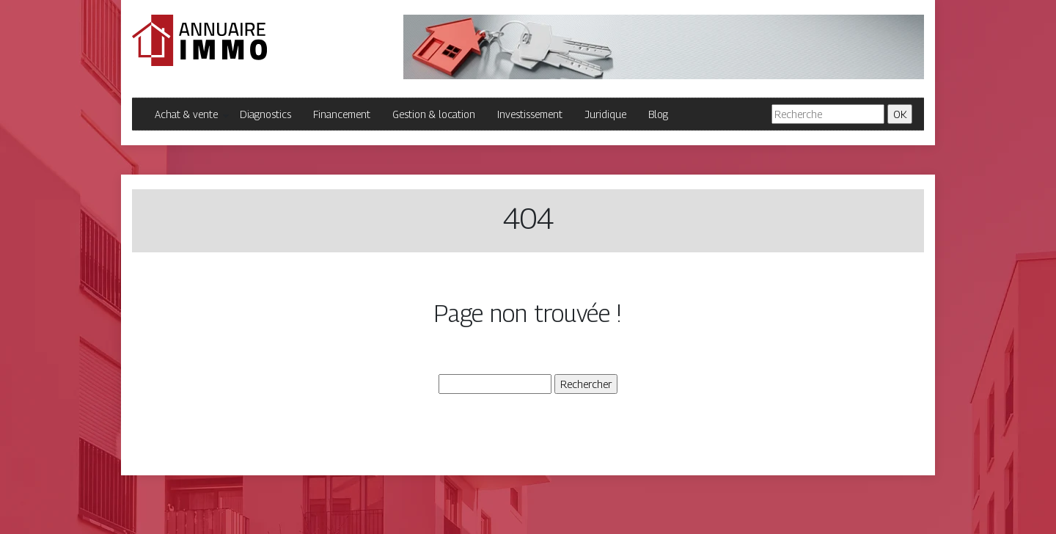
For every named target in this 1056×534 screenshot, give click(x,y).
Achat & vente (186, 114)
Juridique (605, 114)
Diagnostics (265, 114)
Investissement (529, 114)
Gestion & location (433, 114)
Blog (658, 114)
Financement (341, 114)
